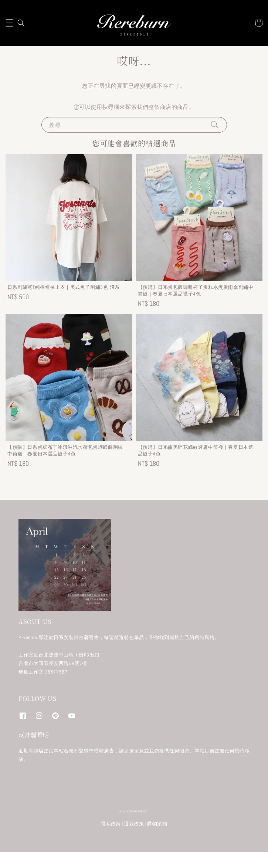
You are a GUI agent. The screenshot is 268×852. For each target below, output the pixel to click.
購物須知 (157, 824)
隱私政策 (111, 824)
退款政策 (134, 824)
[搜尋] (215, 124)
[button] (9, 23)
